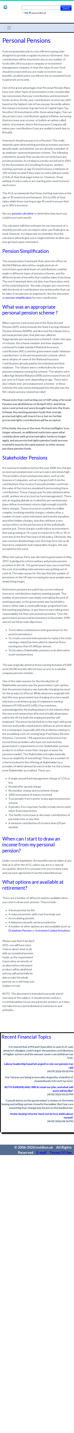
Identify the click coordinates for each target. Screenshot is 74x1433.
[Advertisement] (51, 948)
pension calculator (23, 213)
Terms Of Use (61, 1152)
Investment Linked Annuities (52, 930)
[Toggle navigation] (9, 28)
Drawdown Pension (20, 930)
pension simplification (19, 297)
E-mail (41, 1152)
